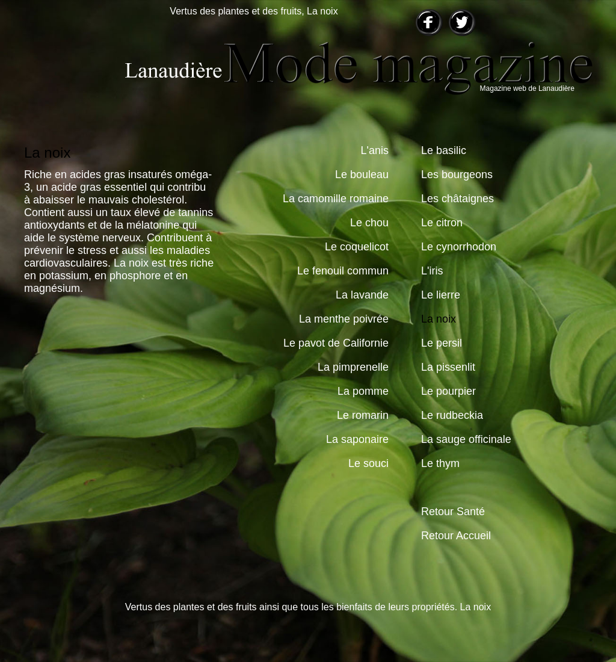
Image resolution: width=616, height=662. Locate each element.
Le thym (440, 463)
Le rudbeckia (452, 415)
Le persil (441, 343)
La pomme (363, 391)
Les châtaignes (457, 199)
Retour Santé (453, 512)
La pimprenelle (353, 367)
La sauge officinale (466, 439)
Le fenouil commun (343, 271)
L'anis (375, 150)
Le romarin (363, 415)
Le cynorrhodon (458, 247)
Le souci (368, 463)
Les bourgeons (457, 175)
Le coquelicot (357, 247)
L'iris (432, 271)
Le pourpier (448, 391)
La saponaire (357, 439)
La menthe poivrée (344, 319)
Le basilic (443, 150)
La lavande (362, 295)
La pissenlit (448, 367)
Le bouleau (362, 175)
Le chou (369, 223)
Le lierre (440, 295)
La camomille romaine (336, 199)
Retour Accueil (456, 536)
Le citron (442, 223)
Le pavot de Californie (336, 343)
